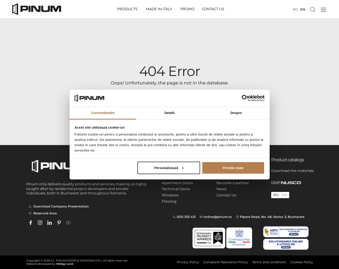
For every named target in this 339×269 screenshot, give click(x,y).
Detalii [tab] (169, 113)
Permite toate (233, 168)
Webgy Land (64, 263)
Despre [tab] (236, 113)
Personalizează (169, 168)
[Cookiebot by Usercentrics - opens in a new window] (245, 98)
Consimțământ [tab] (102, 113)
